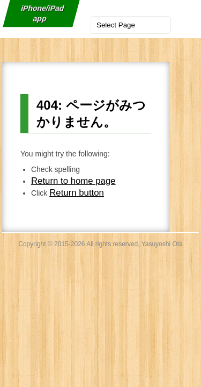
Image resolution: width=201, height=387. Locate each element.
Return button (76, 193)
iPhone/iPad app (42, 13)
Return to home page (73, 181)
